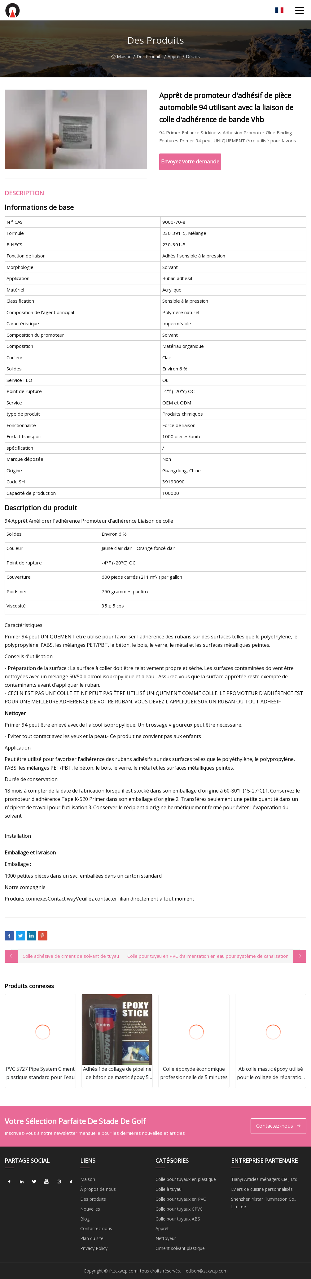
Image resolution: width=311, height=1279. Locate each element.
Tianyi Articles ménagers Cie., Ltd (264, 1179)
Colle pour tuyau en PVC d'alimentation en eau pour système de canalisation (207, 956)
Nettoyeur (166, 1238)
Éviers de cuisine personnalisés (262, 1189)
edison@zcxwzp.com (207, 1271)
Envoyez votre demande (190, 161)
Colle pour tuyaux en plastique (186, 1179)
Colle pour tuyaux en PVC (181, 1199)
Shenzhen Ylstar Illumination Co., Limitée (263, 1202)
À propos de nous (98, 1189)
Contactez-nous (278, 1126)
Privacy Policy (93, 1248)
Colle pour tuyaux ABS (178, 1219)
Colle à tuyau (169, 1189)
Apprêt (174, 60)
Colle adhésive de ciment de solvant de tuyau (71, 956)
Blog (85, 1219)
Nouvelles (90, 1209)
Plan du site (91, 1238)
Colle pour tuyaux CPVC (179, 1209)
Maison (121, 60)
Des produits (150, 60)
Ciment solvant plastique (180, 1248)
